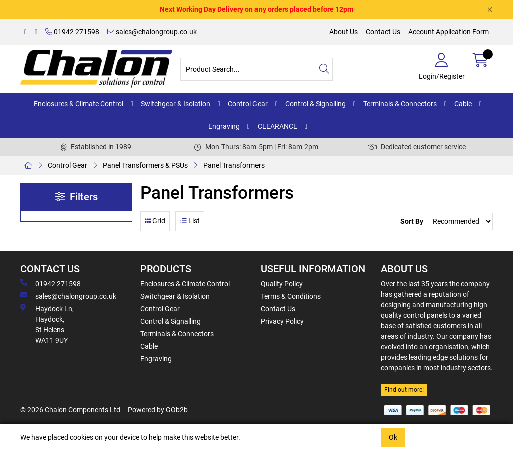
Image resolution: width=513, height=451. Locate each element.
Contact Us (383, 32)
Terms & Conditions (291, 296)
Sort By (411, 221)
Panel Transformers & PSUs (145, 165)
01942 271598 (72, 32)
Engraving (224, 126)
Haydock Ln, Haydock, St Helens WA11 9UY (47, 324)
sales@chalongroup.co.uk (152, 32)
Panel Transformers (234, 165)
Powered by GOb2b (158, 410)
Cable (463, 104)
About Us (343, 32)
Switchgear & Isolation (175, 104)
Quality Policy (282, 284)
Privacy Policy (282, 321)
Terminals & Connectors (400, 104)
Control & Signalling (315, 104)
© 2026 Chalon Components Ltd (70, 410)
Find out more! (404, 389)
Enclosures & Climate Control (78, 104)
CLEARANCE (277, 126)
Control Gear (248, 104)
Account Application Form (448, 32)
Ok (393, 437)
